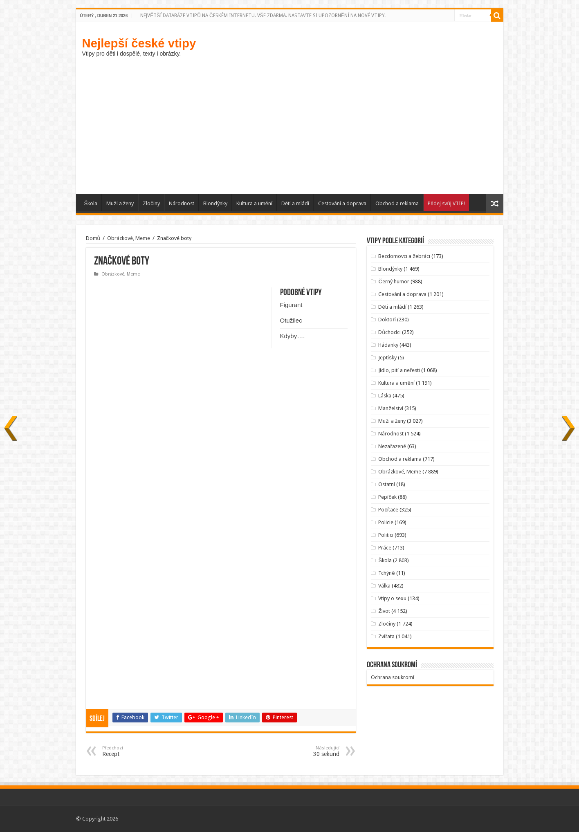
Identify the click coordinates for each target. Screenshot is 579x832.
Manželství (390, 408)
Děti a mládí (295, 203)
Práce (384, 548)
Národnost (181, 203)
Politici (385, 535)
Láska (384, 395)
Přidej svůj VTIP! (446, 203)
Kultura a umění (254, 203)
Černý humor (393, 281)
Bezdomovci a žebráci (404, 256)
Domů (93, 238)
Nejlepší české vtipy (139, 43)
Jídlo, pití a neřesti (399, 370)
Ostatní (386, 484)
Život (384, 611)
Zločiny (151, 203)
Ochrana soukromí (392, 677)
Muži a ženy (120, 203)
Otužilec (291, 320)
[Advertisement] (289, 124)
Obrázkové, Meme (128, 238)
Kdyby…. (292, 335)
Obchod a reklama (397, 203)
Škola (91, 203)
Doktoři (386, 319)
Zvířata (386, 636)
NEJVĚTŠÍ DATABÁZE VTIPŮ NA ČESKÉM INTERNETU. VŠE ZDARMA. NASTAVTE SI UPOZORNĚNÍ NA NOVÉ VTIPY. (262, 15)
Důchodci (389, 332)
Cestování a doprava (342, 203)
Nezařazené (392, 446)
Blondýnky (215, 203)
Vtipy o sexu (392, 598)
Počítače (388, 510)
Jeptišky (387, 357)
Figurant (291, 304)
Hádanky (388, 345)
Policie (385, 522)
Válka (384, 586)
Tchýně (386, 573)
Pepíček (387, 497)
